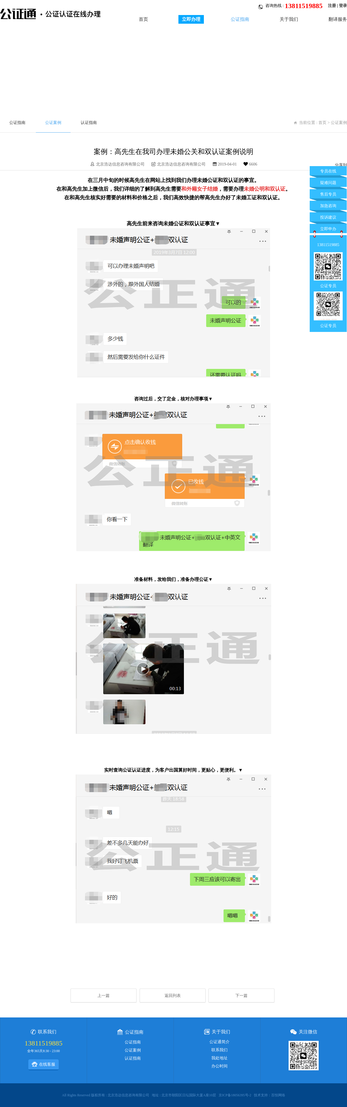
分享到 (341, 165)
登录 (343, 5)
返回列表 (173, 995)
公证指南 (240, 19)
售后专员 (328, 194)
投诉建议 (328, 217)
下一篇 (241, 995)
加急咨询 (328, 206)
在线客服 (43, 1064)
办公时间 (219, 1066)
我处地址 (219, 1058)
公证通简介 (219, 1042)
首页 (143, 19)
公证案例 (53, 122)
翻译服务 (337, 19)
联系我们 (219, 1050)
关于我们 (289, 19)
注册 (332, 5)
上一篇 (103, 995)
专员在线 (328, 171)
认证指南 (89, 122)
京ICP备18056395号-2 (235, 1095)
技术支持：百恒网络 (269, 1095)
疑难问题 (328, 183)
